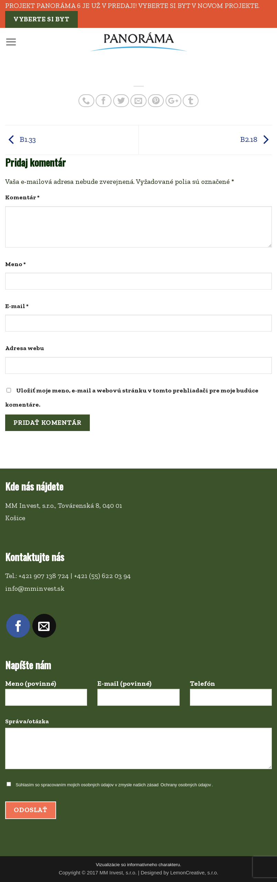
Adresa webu (24, 348)
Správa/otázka (138, 746)
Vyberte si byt (41, 19)
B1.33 (20, 139)
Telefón (231, 696)
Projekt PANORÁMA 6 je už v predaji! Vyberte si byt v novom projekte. (132, 5)
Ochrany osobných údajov (185, 785)
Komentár (22, 197)
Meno (15, 264)
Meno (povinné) (46, 696)
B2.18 (256, 139)
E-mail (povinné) (138, 696)
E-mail (17, 306)
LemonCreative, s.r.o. (194, 872)
